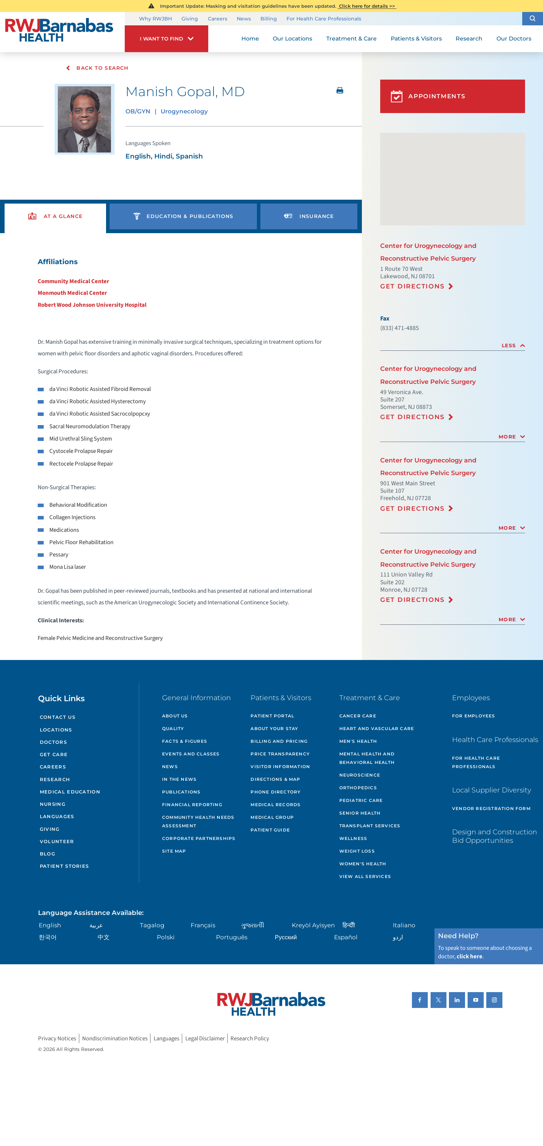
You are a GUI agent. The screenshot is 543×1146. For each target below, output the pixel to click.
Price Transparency (280, 753)
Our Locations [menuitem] (292, 38)
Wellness (353, 838)
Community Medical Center (73, 281)
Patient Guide (270, 830)
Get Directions (412, 286)
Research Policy (249, 1038)
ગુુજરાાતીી (252, 925)
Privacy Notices (57, 1038)
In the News (179, 779)
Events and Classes (191, 753)
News (244, 18)
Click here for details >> (367, 6)
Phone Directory (276, 792)
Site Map (174, 851)
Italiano (404, 925)
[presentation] (55, 216)
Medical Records (276, 804)
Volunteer (57, 841)
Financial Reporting (192, 804)
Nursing (53, 804)
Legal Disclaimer (205, 1038)
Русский (286, 937)
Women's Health (363, 863)
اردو (398, 937)
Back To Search (97, 68)
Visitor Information (280, 766)
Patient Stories (64, 866)
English (50, 925)
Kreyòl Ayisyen (313, 925)
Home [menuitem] (250, 38)
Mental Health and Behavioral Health (367, 758)
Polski (166, 937)
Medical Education (70, 792)
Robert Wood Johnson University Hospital (92, 305)
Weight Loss (357, 851)
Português (231, 937)
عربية (96, 925)
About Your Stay (274, 728)
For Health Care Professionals (323, 18)
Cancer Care (357, 715)
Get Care (54, 754)
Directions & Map (275, 779)
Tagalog (152, 925)
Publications (181, 792)
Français (203, 925)
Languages (57, 816)
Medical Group (272, 817)
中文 (104, 937)
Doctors (53, 742)
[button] (532, 19)
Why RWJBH (155, 18)
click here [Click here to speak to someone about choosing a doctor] (469, 956)
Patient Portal (272, 715)
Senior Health (360, 813)
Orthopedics (358, 787)
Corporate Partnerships (198, 838)
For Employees (473, 715)
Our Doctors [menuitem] (513, 38)
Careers (217, 18)
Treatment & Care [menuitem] (351, 38)
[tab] (452, 346)
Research (55, 779)
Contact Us (57, 717)
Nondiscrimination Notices (115, 1038)
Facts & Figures (184, 741)
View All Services (365, 876)
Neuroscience (359, 775)
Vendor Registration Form (491, 808)
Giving (189, 18)
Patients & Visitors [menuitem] (416, 38)
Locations (56, 730)
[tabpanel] (181, 449)
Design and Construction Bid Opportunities (494, 836)
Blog (47, 854)
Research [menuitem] (469, 38)
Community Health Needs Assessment (198, 821)
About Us (175, 715)
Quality (173, 728)
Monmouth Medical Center (72, 293)
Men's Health (358, 741)
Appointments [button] (428, 96)
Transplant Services (370, 825)
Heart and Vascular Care (376, 728)
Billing (268, 18)
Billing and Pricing (279, 741)
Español (346, 937)
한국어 (48, 937)
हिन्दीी (349, 925)
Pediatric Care (361, 800)
